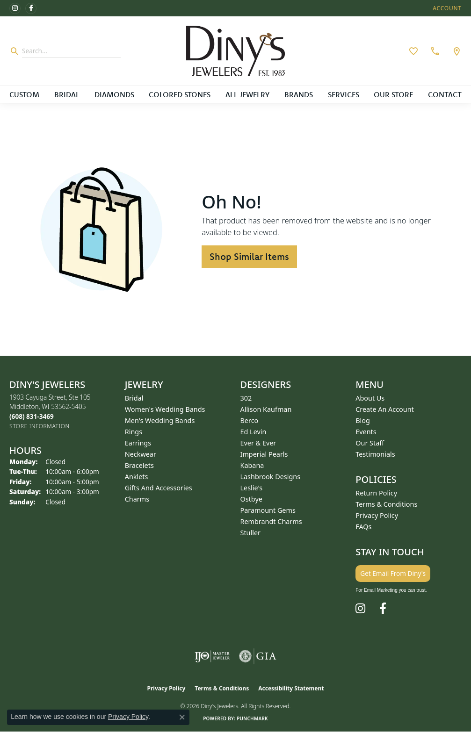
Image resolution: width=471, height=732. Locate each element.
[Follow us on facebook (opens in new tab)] (30, 8)
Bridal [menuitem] (134, 398)
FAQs (363, 526)
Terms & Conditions (386, 504)
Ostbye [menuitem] (251, 499)
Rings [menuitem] (133, 431)
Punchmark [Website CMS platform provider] (252, 718)
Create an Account (384, 409)
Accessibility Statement (291, 688)
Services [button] (343, 94)
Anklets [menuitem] (136, 476)
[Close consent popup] (182, 717)
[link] (434, 51)
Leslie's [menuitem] (251, 487)
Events (365, 431)
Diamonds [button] (114, 94)
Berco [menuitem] (249, 420)
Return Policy (376, 492)
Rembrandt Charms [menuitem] (271, 521)
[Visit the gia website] (257, 656)
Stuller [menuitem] (250, 532)
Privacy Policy (376, 515)
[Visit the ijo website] (212, 656)
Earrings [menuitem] (138, 442)
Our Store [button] (393, 94)
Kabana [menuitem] (252, 465)
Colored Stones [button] (179, 94)
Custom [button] (24, 94)
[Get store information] (39, 426)
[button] (446, 8)
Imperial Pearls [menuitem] (264, 454)
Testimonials (375, 454)
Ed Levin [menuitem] (253, 431)
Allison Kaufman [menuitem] (266, 409)
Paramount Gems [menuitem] (268, 510)
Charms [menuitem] (137, 499)
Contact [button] (445, 94)
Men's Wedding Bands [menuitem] (160, 420)
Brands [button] (298, 94)
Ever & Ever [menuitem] (258, 442)
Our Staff (369, 442)
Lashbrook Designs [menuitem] (270, 476)
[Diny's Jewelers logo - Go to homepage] (235, 51)
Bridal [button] (67, 94)
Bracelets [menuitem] (139, 465)
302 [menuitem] (246, 398)
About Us (369, 398)
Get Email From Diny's (393, 573)
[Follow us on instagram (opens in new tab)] (15, 8)
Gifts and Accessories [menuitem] (158, 487)
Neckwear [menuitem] (140, 454)
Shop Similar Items (249, 256)
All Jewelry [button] (247, 94)
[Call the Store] (31, 416)
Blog (362, 420)
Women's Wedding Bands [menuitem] (165, 409)
